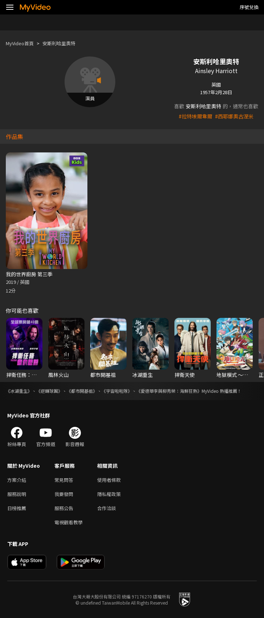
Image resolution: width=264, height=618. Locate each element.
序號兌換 (249, 7)
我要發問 (63, 494)
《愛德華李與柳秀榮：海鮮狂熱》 (169, 391)
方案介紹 (16, 479)
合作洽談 (106, 508)
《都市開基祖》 (82, 391)
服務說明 (16, 494)
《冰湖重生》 (19, 391)
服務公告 (63, 508)
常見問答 (63, 479)
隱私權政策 (109, 494)
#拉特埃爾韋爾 (195, 116)
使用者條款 (109, 479)
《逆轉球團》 (49, 391)
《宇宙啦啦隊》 (117, 391)
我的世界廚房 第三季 (29, 274)
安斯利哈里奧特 (58, 43)
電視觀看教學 (68, 522)
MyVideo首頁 (20, 43)
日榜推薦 (16, 508)
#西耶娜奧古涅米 (234, 116)
